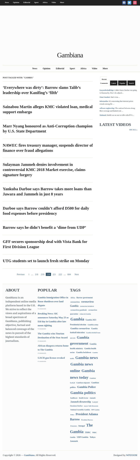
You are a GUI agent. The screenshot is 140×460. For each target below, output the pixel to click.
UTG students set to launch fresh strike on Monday (46, 261)
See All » (133, 130)
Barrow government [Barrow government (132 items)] (84, 298)
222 (60, 274)
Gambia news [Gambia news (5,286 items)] (86, 357)
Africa (45, 2)
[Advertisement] (70, 29)
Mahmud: (103, 115)
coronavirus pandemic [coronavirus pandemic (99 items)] (78, 310)
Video (54, 2)
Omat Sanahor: (105, 97)
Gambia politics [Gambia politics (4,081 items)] (83, 393)
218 (36, 274)
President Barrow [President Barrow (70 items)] (87, 420)
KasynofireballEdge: (107, 90)
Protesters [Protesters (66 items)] (73, 426)
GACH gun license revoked (51, 358)
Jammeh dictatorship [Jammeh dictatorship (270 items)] (80, 401)
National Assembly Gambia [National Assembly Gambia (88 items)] (80, 410)
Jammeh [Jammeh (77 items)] (93, 398)
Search (131, 83)
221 (54, 274)
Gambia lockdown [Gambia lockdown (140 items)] (83, 352)
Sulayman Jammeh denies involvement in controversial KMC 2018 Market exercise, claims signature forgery (44, 169)
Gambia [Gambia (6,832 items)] (77, 319)
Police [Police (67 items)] (72, 414)
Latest (114, 83)
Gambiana (70, 55)
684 (69, 274)
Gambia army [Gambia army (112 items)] (93, 325)
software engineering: (107, 108)
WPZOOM (131, 455)
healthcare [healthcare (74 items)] (74, 398)
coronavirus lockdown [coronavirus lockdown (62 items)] (87, 306)
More (62, 2)
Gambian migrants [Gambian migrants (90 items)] (83, 383)
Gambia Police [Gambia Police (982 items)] (86, 387)
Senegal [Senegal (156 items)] (81, 426)
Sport (36, 2)
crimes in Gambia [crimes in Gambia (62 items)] (85, 314)
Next (77, 274)
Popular (122, 83)
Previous (20, 274)
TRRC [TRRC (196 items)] (88, 432)
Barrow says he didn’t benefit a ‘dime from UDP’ (44, 227)
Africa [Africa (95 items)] (72, 298)
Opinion (16, 2)
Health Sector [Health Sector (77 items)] (83, 398)
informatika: (104, 101)
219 (42, 274)
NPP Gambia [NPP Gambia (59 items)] (95, 410)
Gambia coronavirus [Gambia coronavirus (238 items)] (80, 328)
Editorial (26, 2)
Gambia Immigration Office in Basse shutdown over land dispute (53, 301)
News (7, 2)
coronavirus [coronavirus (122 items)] (75, 302)
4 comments (42, 309)
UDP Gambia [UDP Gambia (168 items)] (82, 437)
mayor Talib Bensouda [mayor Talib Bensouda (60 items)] (91, 406)
